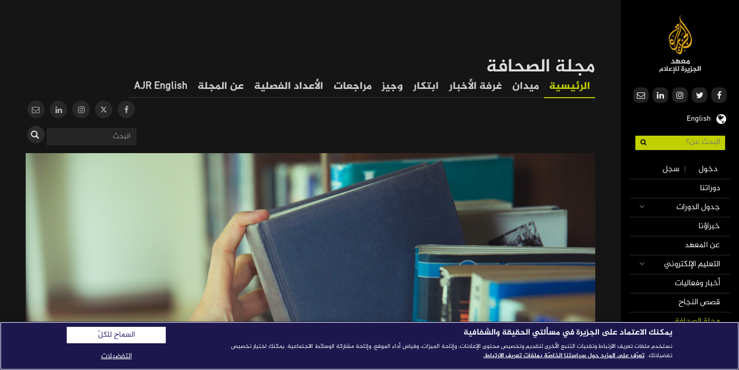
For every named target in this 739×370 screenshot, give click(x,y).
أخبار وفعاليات (697, 283)
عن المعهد (702, 245)
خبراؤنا (709, 226)
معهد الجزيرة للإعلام (680, 44)
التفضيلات (116, 356)
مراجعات (353, 86)
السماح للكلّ (116, 335)
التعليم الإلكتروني (692, 264)
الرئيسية (569, 86)
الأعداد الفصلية (288, 86)
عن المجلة (221, 86)
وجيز (392, 86)
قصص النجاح (699, 302)
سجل (671, 169)
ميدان (525, 86)
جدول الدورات (698, 207)
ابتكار (426, 86)
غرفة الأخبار (475, 86)
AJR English (160, 86)
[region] (369, 346)
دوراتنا (710, 188)
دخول (707, 169)
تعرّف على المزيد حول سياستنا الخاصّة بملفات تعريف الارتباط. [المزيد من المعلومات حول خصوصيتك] (564, 355)
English (699, 117)
